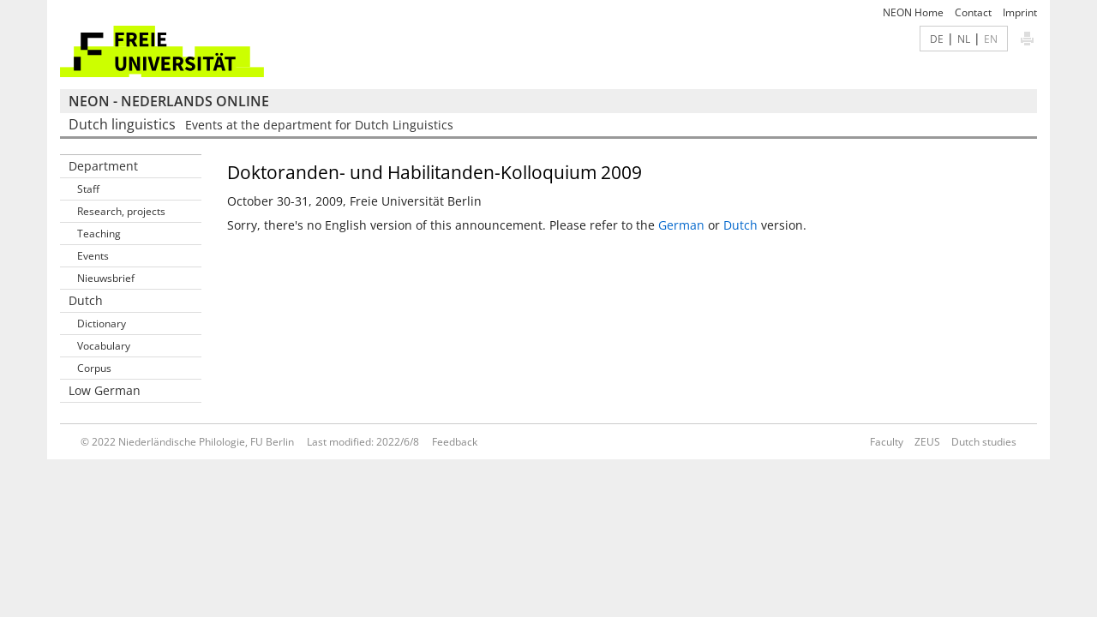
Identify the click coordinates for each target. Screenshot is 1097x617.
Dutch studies (983, 441)
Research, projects (121, 211)
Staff (88, 189)
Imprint (1020, 12)
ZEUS (927, 441)
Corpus (94, 368)
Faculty (886, 441)
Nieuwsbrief (106, 278)
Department (103, 166)
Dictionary (101, 323)
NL (963, 38)
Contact (973, 12)
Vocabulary (103, 345)
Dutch (740, 225)
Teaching (99, 233)
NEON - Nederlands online (169, 101)
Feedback (454, 441)
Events (93, 256)
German (681, 225)
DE (937, 38)
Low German (105, 390)
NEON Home (913, 12)
